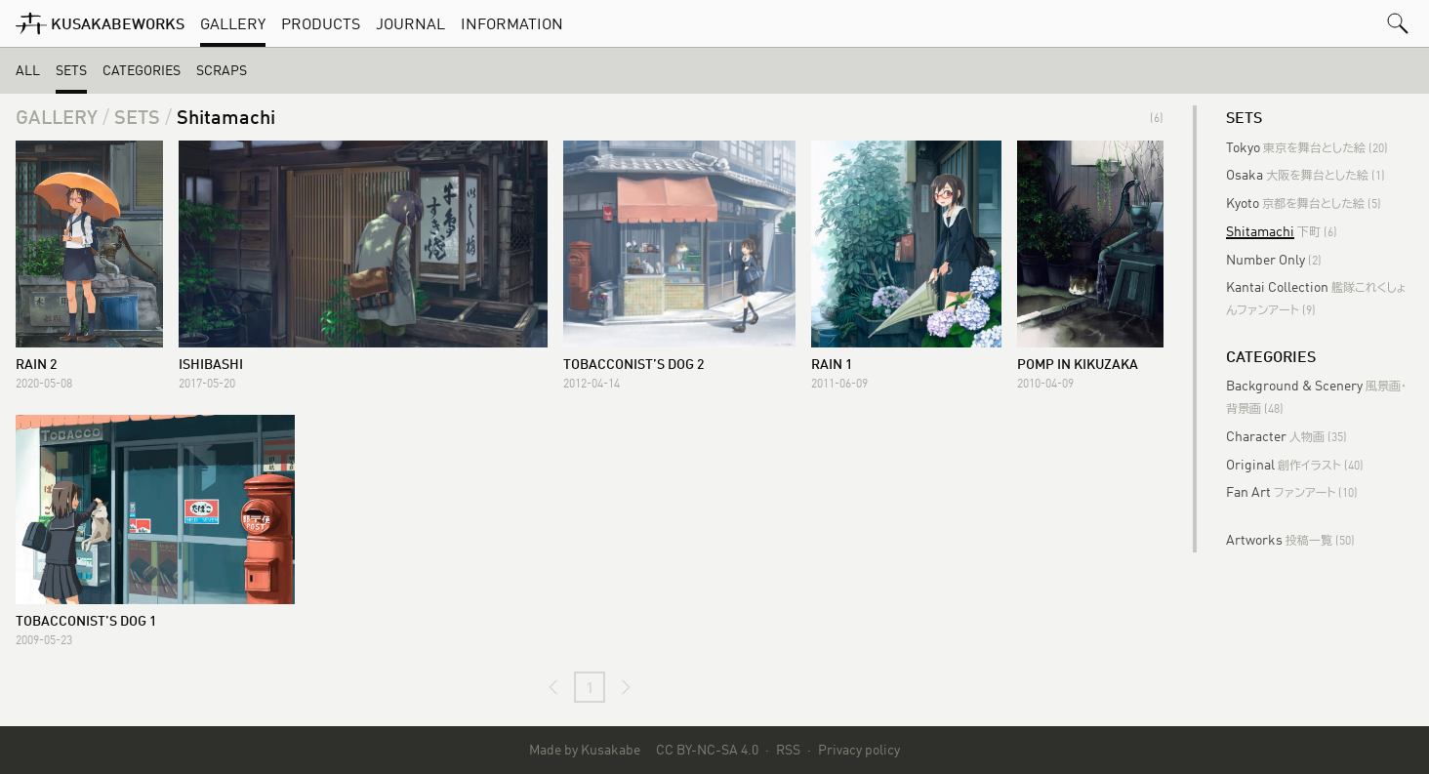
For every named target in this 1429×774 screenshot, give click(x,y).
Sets (71, 69)
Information (512, 23)
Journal (410, 23)
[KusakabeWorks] (100, 23)
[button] (1397, 23)
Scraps (221, 69)
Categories (141, 69)
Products (320, 23)
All (28, 69)
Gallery (232, 23)
